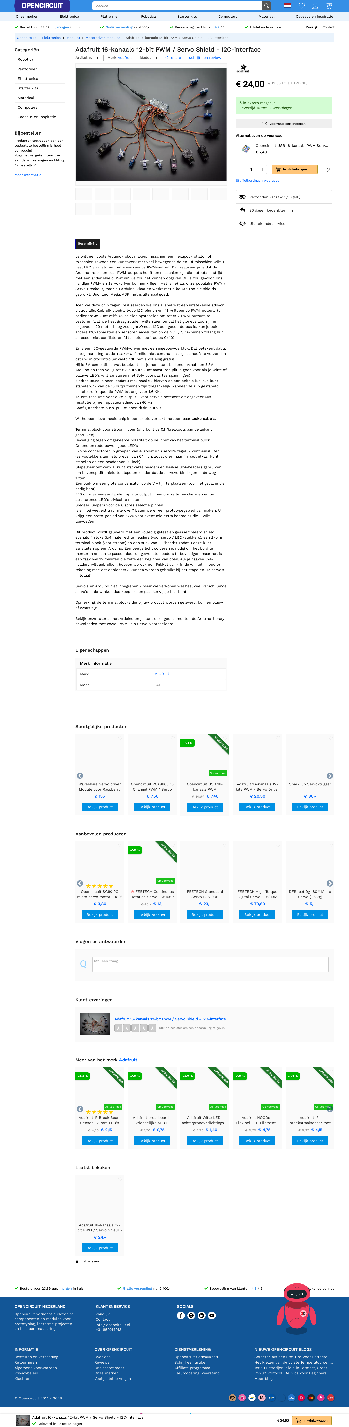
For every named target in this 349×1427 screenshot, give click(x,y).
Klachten (22, 1378)
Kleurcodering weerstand (197, 1373)
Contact (328, 27)
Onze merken (27, 16)
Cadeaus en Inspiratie (314, 16)
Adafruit (154, 673)
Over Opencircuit (113, 1349)
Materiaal (266, 16)
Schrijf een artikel (190, 1362)
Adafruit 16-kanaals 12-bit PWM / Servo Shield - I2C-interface (170, 1019)
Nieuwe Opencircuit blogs (283, 1349)
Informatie (26, 1349)
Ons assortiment (109, 1368)
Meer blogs (264, 1378)
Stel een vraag (106, 961)
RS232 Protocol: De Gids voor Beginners (290, 1373)
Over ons (103, 1357)
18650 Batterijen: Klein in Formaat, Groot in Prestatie (294, 1368)
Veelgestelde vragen (113, 1378)
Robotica (148, 16)
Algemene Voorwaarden (36, 1368)
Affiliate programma (192, 1368)
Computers (227, 16)
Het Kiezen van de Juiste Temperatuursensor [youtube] (294, 1362)
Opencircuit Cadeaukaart (196, 1357)
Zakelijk (311, 27)
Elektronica (69, 16)
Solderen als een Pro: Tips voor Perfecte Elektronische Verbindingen (294, 1357)
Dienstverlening (192, 1349)
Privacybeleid (26, 1373)
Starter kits (187, 16)
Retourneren (26, 1362)
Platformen (110, 16)
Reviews (102, 1362)
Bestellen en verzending (36, 1357)
